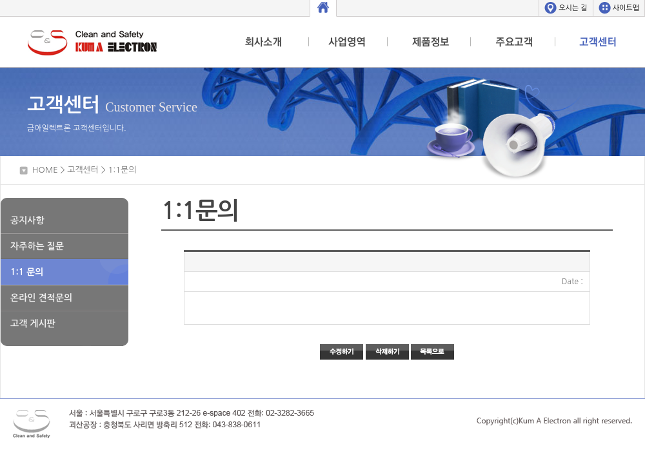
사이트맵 (626, 8)
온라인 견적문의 (41, 297)
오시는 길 (573, 8)
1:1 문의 (26, 271)
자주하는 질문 (37, 246)
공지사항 (27, 220)
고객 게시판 (32, 323)
